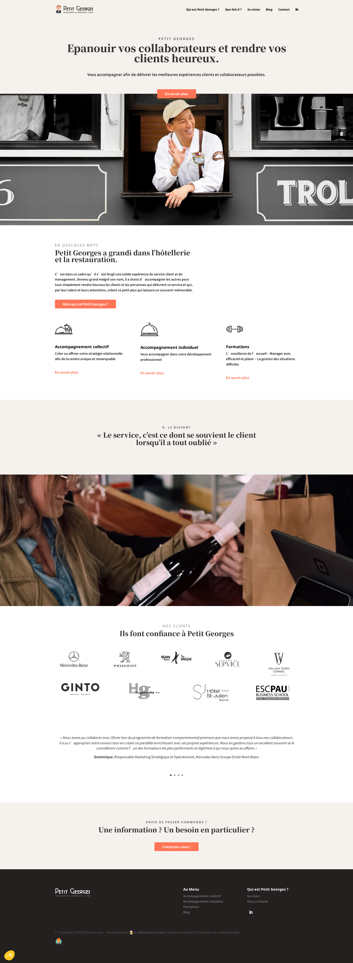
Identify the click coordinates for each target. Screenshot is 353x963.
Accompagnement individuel (203, 901)
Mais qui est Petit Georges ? (85, 304)
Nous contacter (257, 901)
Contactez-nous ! (176, 846)
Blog (269, 9)
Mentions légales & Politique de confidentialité (204, 932)
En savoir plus (176, 93)
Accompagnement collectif (202, 896)
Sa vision (253, 9)
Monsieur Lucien (151, 932)
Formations (191, 907)
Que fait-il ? (233, 9)
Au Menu (191, 889)
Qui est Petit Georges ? (202, 9)
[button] (9, 955)
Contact (284, 9)
